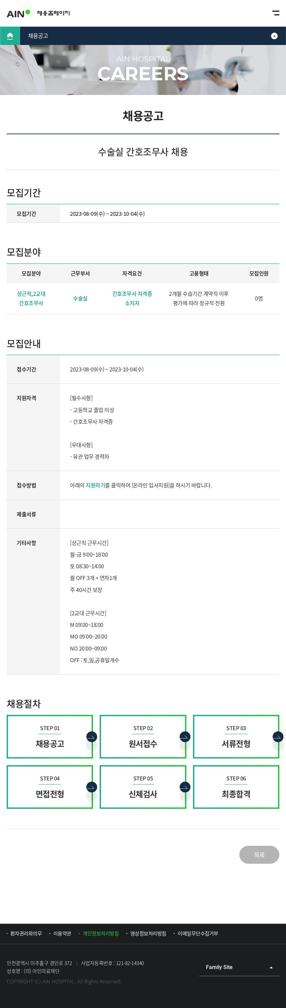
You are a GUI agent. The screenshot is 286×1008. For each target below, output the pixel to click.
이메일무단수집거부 (198, 933)
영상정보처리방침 (148, 933)
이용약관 (62, 933)
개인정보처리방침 (101, 933)
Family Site (219, 967)
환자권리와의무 (26, 933)
